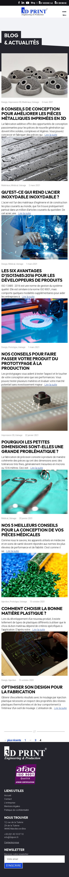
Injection (5, 601)
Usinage (35, 102)
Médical (14, 185)
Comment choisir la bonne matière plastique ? (31, 611)
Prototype (12, 347)
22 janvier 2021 (31, 435)
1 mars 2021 (31, 264)
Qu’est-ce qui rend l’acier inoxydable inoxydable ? (30, 194)
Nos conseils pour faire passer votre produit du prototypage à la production (29, 361)
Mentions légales (12, 806)
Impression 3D (14, 102)
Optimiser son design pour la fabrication (32, 689)
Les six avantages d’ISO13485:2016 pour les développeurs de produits (31, 275)
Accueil (7, 795)
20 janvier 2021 (26, 518)
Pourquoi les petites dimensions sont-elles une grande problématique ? (32, 446)
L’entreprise (9, 802)
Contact (8, 799)
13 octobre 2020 (37, 601)
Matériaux (26, 102)
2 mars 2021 (47, 102)
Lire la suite (51, 134)
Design (4, 102)
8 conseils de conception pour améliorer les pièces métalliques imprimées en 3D (33, 113)
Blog (33, 3)
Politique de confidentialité (16, 810)
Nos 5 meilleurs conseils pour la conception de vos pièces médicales (32, 529)
